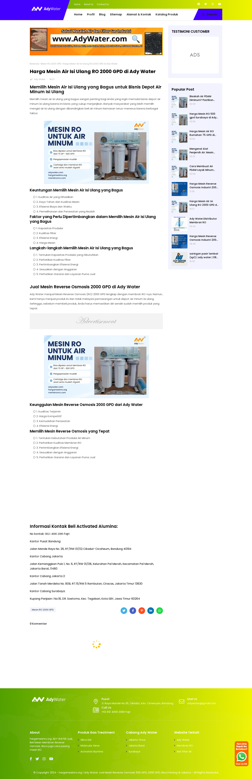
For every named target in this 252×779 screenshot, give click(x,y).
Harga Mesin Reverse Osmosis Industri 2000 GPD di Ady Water (204, 185)
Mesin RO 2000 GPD (51, 63)
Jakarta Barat (137, 745)
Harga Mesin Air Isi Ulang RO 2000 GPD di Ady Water (203, 203)
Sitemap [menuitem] (116, 14)
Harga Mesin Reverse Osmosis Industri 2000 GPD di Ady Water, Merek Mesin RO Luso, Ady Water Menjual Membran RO (204, 238)
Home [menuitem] (78, 14)
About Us (88, 4)
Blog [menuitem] (102, 14)
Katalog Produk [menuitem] (167, 14)
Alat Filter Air (184, 751)
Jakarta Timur (137, 740)
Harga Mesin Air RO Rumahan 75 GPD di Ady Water (202, 133)
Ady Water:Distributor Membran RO (203, 220)
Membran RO (185, 745)
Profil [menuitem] (90, 14)
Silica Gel (85, 740)
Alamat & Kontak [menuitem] (139, 14)
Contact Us (103, 4)
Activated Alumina (91, 751)
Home (77, 4)
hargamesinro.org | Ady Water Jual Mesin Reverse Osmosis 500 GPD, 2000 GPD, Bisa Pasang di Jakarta (125, 772)
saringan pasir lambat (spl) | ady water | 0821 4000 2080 (204, 255)
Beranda (34, 63)
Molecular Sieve (90, 745)
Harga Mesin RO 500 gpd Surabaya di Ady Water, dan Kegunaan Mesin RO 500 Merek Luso (204, 115)
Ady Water (39, 79)
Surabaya (134, 751)
